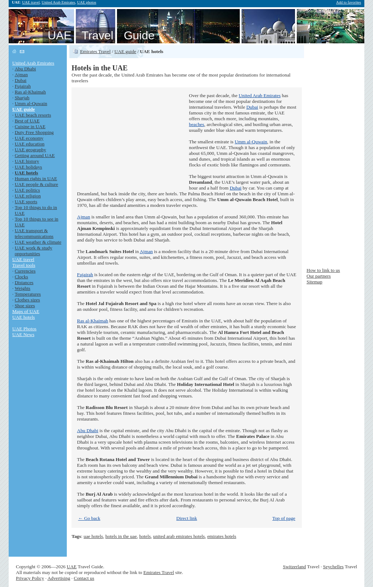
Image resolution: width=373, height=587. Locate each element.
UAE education (30, 144)
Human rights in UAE (36, 178)
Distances (24, 282)
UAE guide (125, 51)
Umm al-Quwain (31, 103)
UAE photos (86, 2)
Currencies (25, 271)
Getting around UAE (35, 155)
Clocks (21, 276)
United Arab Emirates (58, 2)
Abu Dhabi (25, 68)
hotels (145, 536)
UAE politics (27, 190)
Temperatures (28, 294)
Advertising (58, 578)
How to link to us (323, 270)
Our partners (319, 276)
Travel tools (23, 265)
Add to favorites (348, 2)
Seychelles (333, 566)
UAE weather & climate (38, 242)
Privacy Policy (30, 578)
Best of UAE (27, 120)
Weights (22, 288)
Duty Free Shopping (34, 132)
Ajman (21, 74)
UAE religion (28, 196)
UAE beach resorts (33, 115)
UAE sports (26, 201)
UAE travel (31, 2)
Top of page (283, 518)
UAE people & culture (36, 184)
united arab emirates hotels (179, 536)
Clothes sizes (27, 300)
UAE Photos (24, 328)
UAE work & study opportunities (33, 250)
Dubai (21, 80)
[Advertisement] (131, 138)
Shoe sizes (25, 305)
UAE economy (29, 138)
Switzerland (294, 566)
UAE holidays (28, 167)
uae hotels (93, 536)
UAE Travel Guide (101, 35)
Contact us (84, 578)
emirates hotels (221, 536)
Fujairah (23, 86)
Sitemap (314, 281)
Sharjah (22, 97)
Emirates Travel (95, 51)
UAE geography (30, 149)
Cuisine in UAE (30, 126)
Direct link (186, 518)
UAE (72, 566)
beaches (196, 124)
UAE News (23, 334)
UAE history (27, 161)
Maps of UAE (25, 311)
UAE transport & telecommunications (34, 233)
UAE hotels (23, 317)
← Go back (89, 518)
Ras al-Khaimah (30, 92)
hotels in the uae (121, 536)
